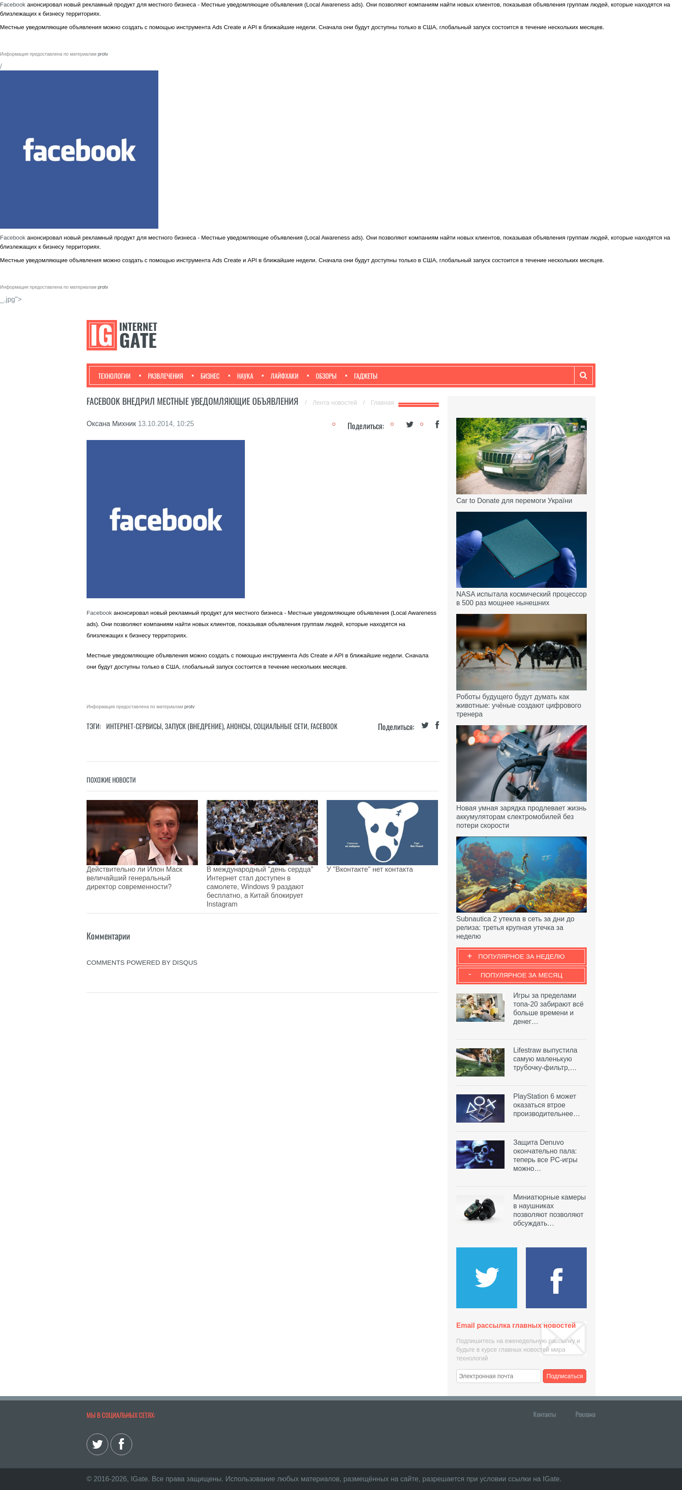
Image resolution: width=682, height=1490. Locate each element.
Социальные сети (281, 726)
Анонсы (239, 726)
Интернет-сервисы (134, 726)
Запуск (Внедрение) (194, 726)
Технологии (114, 375)
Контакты (544, 1414)
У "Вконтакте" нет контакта (370, 869)
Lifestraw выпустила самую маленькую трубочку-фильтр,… (545, 1059)
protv (103, 54)
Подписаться (565, 1376)
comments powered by (142, 923)
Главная (382, 402)
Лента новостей (336, 402)
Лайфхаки (280, 375)
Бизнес (206, 375)
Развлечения (161, 375)
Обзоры (322, 375)
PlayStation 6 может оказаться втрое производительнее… (546, 1105)
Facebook (13, 4)
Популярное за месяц (521, 975)
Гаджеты (361, 375)
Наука (240, 375)
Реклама (585, 1414)
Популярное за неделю (521, 956)
